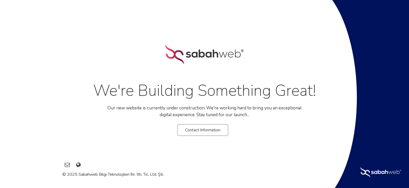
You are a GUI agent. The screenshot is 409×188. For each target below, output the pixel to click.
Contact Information (202, 130)
